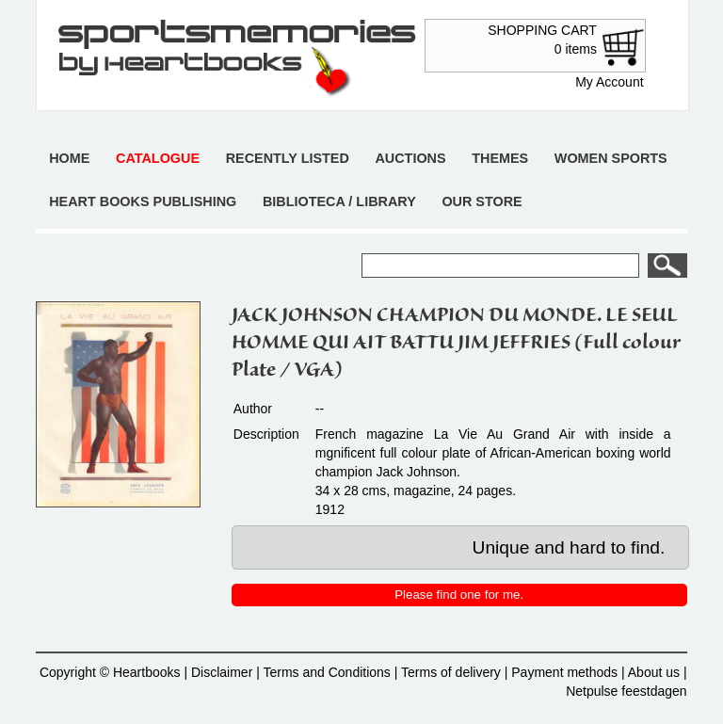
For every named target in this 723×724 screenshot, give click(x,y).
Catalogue (158, 158)
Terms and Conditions (326, 672)
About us (654, 672)
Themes (500, 158)
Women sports (610, 158)
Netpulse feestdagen (626, 691)
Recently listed (287, 158)
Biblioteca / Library (339, 201)
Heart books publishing (142, 201)
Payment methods (564, 672)
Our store (482, 201)
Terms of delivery (451, 672)
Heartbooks (147, 672)
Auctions (410, 158)
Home (69, 158)
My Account (609, 81)
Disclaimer (221, 672)
